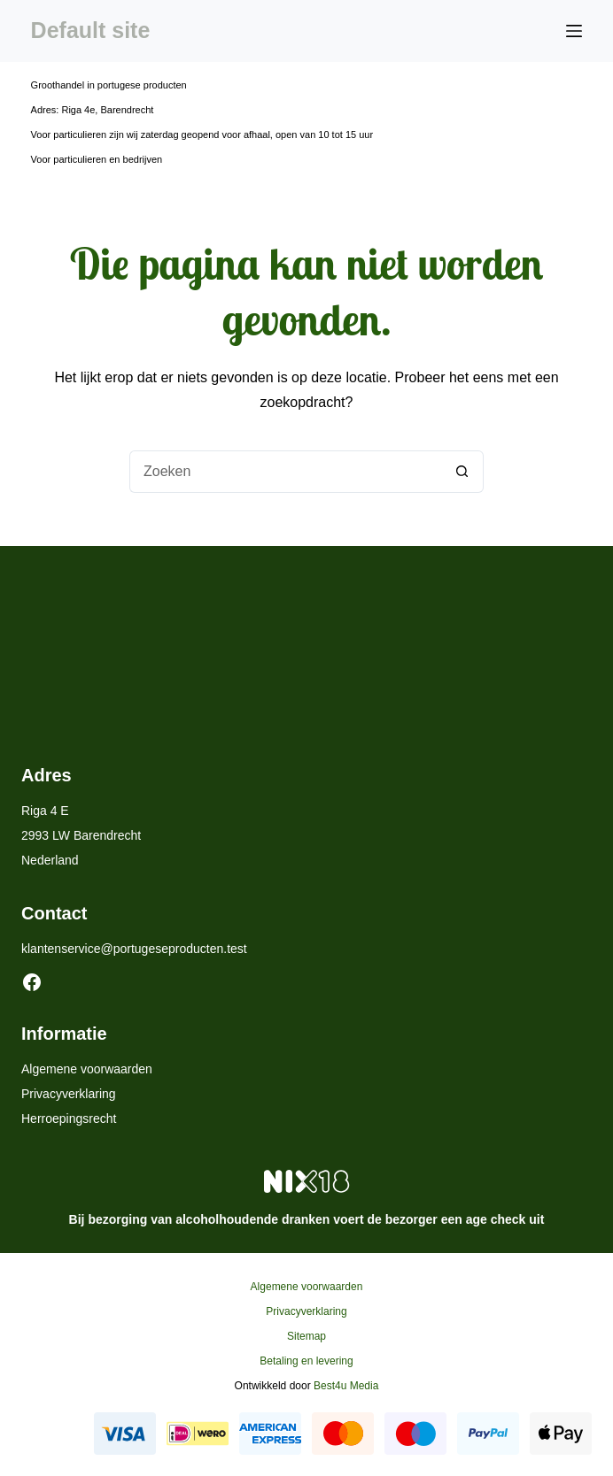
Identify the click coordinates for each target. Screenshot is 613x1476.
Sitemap (306, 1336)
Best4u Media (346, 1386)
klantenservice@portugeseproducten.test (134, 949)
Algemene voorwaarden (86, 1069)
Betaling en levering (306, 1361)
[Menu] (574, 31)
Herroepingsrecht (68, 1118)
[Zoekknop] (462, 471)
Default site (91, 30)
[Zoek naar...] (285, 471)
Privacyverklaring (68, 1094)
